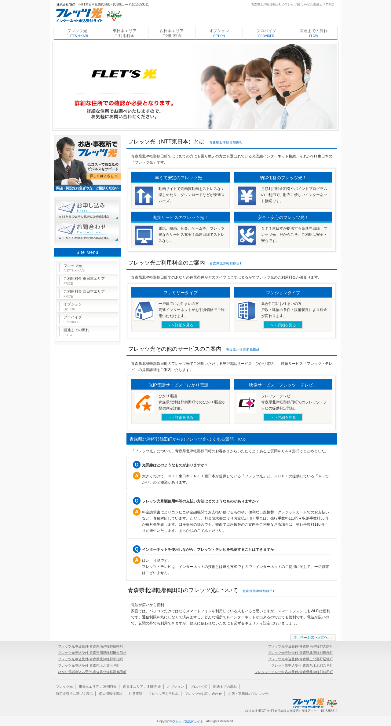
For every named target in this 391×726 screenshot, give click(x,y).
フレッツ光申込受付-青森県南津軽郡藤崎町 (90, 646)
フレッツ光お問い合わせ (203, 693)
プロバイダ (266, 33)
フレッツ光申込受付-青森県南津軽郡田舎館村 (92, 652)
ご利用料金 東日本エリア (84, 280)
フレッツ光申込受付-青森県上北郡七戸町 (89, 665)
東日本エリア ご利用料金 (125, 33)
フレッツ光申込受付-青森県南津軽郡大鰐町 (300, 646)
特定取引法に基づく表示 (74, 693)
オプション (219, 33)
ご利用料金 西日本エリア (84, 293)
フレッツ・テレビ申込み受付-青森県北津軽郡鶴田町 (293, 672)
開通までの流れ (313, 33)
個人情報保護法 (110, 693)
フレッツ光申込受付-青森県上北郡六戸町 (302, 665)
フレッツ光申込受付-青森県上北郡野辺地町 (300, 659)
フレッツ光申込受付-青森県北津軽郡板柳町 (300, 652)
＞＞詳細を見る (180, 325)
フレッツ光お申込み (163, 693)
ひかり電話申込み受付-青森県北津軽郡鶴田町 (92, 672)
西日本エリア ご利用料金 (172, 33)
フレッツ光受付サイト (188, 721)
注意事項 (135, 693)
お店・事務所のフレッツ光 (248, 693)
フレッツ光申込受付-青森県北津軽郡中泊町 (90, 659)
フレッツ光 (77, 33)
